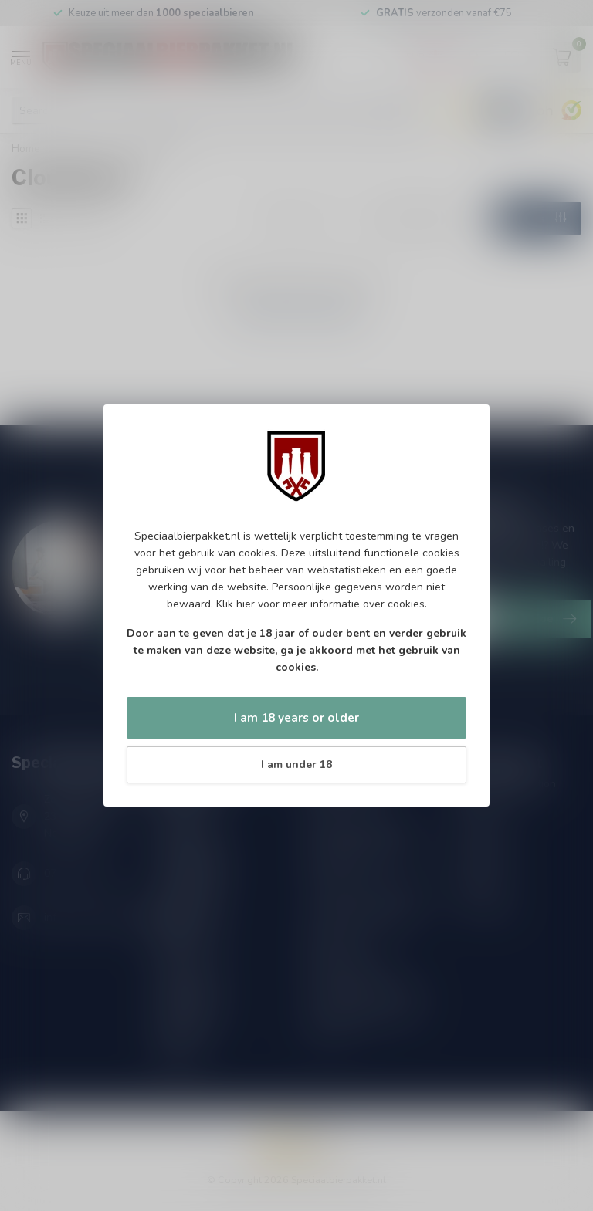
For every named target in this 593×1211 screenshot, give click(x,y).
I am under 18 (296, 764)
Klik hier (235, 604)
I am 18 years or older (296, 717)
